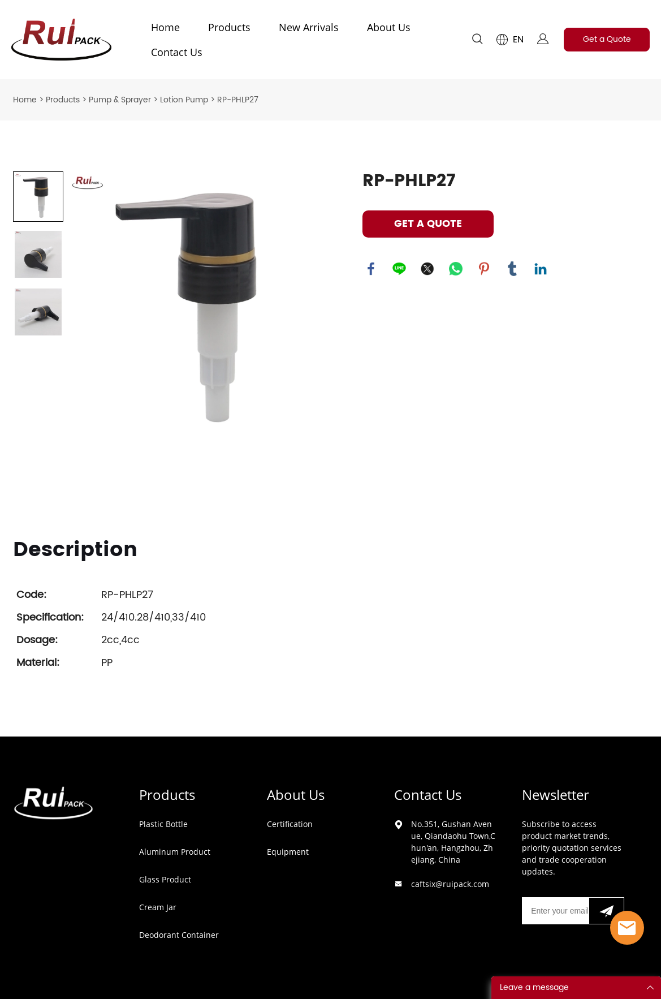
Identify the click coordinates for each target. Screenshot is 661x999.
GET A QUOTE (428, 224)
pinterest (484, 268)
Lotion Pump (184, 99)
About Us (389, 27)
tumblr (512, 268)
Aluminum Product (174, 851)
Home (165, 27)
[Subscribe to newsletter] (606, 910)
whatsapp (455, 268)
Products (229, 27)
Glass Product (165, 879)
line (399, 268)
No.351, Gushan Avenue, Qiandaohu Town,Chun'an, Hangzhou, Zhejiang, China (453, 842)
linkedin (540, 268)
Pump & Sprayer (120, 99)
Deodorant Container (179, 934)
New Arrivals (309, 27)
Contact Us (176, 52)
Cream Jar (157, 907)
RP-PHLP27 (237, 99)
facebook (370, 268)
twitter (427, 268)
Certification (290, 824)
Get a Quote (607, 39)
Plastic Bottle (163, 824)
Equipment (288, 851)
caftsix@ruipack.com (450, 884)
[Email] (555, 910)
